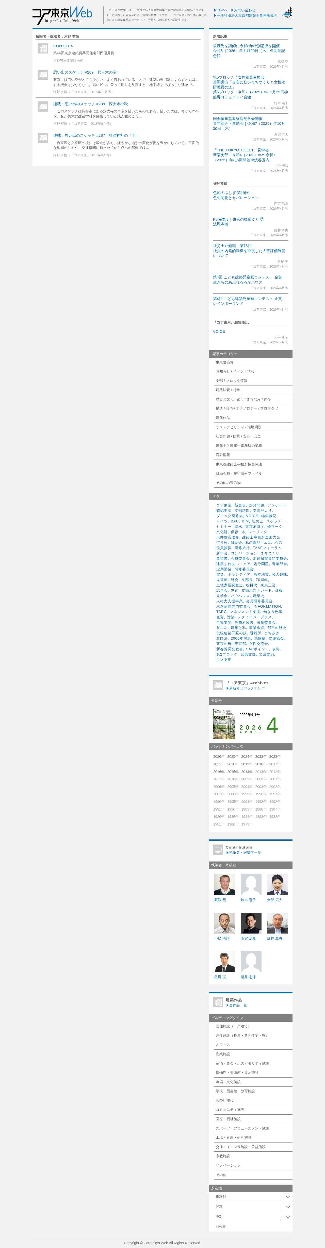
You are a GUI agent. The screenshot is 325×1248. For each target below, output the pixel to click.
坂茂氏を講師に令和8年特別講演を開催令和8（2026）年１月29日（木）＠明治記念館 (249, 51)
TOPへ (220, 10)
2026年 (219, 756)
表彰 (276, 649)
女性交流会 (258, 644)
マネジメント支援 (245, 612)
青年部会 (279, 564)
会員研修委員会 (259, 601)
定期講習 (224, 569)
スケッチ (274, 521)
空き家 (222, 542)
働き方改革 (272, 612)
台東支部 (248, 654)
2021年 (219, 764)
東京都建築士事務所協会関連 (239, 464)
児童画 (222, 580)
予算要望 (224, 622)
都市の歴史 (276, 628)
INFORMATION (267, 606)
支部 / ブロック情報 (231, 381)
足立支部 (224, 660)
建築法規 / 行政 (228, 390)
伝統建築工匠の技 (231, 633)
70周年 (262, 580)
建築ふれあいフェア (233, 564)
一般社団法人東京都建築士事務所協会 (245, 15)
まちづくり (270, 553)
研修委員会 (244, 569)
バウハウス (240, 596)
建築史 (258, 596)
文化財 (222, 532)
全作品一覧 (236, 1005)
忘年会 (222, 590)
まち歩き (272, 633)
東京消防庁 (254, 526)
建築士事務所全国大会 (261, 537)
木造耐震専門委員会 (270, 558)
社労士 (257, 521)
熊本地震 (261, 574)
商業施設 (223, 1054)
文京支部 (266, 654)
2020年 (233, 764)
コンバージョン (244, 553)
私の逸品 (253, 542)
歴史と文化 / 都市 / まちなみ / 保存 (243, 399)
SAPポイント (257, 649)
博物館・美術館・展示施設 (237, 1072)
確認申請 (224, 510)
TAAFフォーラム (267, 548)
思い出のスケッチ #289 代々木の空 (85, 72)
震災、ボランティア (233, 574)
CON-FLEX (63, 46)
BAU (235, 521)
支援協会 (276, 638)
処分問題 (256, 505)
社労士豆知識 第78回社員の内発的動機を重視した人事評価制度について (249, 250)
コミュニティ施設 (230, 1110)
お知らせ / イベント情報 (235, 371)
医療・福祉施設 (228, 1119)
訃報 (279, 590)
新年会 (222, 553)
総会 (234, 580)
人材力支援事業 (229, 601)
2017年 (275, 764)
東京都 (240, 644)
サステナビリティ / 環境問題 (239, 427)
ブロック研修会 (229, 516)
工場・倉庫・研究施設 (233, 1137)
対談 (231, 617)
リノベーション (228, 1165)
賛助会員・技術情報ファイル (239, 473)
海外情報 (223, 455)
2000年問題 (241, 638)
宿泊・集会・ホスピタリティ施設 (242, 1063)
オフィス (223, 1045)
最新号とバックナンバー (247, 688)
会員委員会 (240, 558)
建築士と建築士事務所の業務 (239, 446)
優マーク (275, 526)
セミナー (224, 526)
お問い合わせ (243, 10)
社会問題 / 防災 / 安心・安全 (238, 436)
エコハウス (273, 542)
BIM (245, 521)
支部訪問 (242, 510)
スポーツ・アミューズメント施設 (242, 1128)
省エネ (222, 628)
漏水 (238, 526)
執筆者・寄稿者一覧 (243, 852)
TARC (221, 612)
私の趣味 (279, 574)
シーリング (257, 532)
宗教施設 (223, 1156)
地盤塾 (260, 638)
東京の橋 (224, 644)
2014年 (247, 772)
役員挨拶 (224, 548)
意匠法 (222, 638)
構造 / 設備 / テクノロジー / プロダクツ (247, 408)
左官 (234, 590)
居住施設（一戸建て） (233, 1026)
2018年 (261, 764)
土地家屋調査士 (229, 585)
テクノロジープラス (255, 617)
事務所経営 (244, 622)
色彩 (220, 617)
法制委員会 (266, 622)
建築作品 (223, 418)
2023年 (261, 756)
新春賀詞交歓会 (229, 649)
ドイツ (222, 521)
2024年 (247, 756)
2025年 (233, 756)
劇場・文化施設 (228, 1082)
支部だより (262, 510)
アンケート (276, 505)
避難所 (255, 633)
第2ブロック (227, 654)
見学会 (222, 596)
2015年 (233, 772)
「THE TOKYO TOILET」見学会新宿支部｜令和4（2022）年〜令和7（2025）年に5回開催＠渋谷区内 (244, 155)
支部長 (247, 580)
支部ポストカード (256, 590)
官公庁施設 (225, 1100)
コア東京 (224, 505)
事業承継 (256, 628)
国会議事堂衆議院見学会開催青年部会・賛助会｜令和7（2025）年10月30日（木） (249, 123)
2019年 (247, 764)
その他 (221, 1175)
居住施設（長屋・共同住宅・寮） (242, 1035)
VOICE (219, 331)
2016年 (219, 772)
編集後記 (269, 516)
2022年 (275, 756)
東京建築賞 (225, 362)
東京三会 (268, 585)
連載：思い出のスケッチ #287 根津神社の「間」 (96, 135)
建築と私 (238, 628)
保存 (234, 532)
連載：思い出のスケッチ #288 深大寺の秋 (90, 104)
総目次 (251, 585)
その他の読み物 (228, 483)
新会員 (240, 505)
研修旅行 (242, 548)
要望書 (222, 558)
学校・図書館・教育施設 (235, 1091)
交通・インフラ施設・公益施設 (241, 1147)
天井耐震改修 (227, 537)
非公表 (221, 1226)
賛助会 (236, 542)
